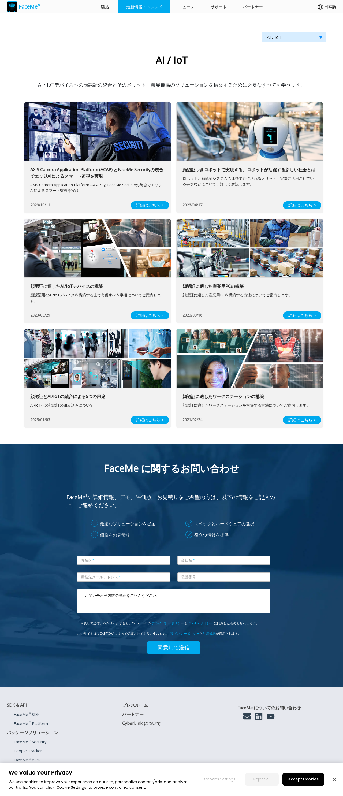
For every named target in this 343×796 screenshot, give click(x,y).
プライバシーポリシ (166, 623)
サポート (219, 6)
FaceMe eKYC (28, 759)
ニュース (186, 6)
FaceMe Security (30, 741)
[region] (171, 779)
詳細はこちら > (150, 205)
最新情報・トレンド (144, 6)
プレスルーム (135, 705)
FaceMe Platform (31, 723)
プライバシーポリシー (183, 633)
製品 (105, 6)
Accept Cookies (303, 779)
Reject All (262, 779)
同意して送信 (174, 647)
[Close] (334, 780)
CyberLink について (141, 723)
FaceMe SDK (27, 714)
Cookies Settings (220, 779)
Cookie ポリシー (201, 623)
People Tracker (28, 750)
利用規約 (209, 633)
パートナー (253, 6)
